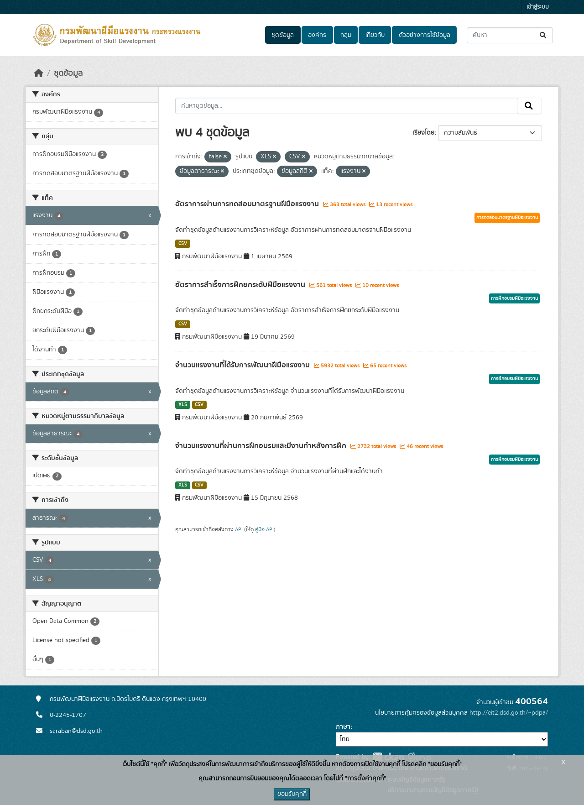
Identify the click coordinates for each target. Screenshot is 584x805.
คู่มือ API (264, 529)
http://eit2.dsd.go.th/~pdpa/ (508, 712)
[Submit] (543, 35)
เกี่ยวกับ (375, 35)
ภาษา (343, 727)
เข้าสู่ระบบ (538, 7)
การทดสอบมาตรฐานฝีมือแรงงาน (507, 217)
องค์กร (317, 35)
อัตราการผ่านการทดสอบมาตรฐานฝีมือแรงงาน (248, 204)
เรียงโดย (423, 132)
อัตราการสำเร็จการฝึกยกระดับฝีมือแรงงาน (241, 285)
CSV (182, 243)
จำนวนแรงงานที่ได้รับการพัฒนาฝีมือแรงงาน (243, 365)
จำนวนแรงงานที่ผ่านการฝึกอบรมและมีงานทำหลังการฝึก (261, 446)
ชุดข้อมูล (282, 35)
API (239, 529)
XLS (182, 404)
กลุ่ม (345, 35)
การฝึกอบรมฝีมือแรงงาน (514, 298)
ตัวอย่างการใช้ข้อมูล (424, 35)
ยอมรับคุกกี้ (292, 794)
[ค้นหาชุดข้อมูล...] (510, 35)
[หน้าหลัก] (38, 73)
